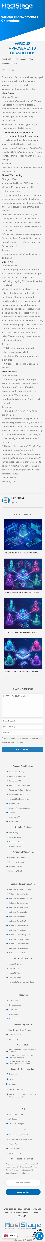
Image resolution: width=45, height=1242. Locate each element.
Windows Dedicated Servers (19, 808)
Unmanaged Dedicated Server (20, 785)
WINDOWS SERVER (22, 1212)
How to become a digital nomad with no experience (22, 1051)
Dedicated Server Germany (19, 903)
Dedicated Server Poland (18, 948)
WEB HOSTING (10, 1209)
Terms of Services (15, 1149)
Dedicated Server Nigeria (18, 907)
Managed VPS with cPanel (19, 794)
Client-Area (13, 1010)
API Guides (13, 1119)
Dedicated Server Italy (17, 917)
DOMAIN (35, 1212)
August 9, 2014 (27, 59)
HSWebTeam (9, 59)
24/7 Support (13, 1000)
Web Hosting (13, 833)
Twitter (11, 1079)
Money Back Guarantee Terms (20, 1139)
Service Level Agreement (18, 1135)
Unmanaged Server (16, 842)
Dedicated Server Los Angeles (20, 898)
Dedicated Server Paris (17, 930)
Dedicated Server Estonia (18, 926)
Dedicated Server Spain (18, 912)
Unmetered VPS (15, 781)
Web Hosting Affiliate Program (20, 1030)
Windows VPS (14, 803)
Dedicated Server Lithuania (19, 944)
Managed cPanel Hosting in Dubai (21, 982)
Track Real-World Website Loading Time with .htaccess (22, 1056)
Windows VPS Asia (16, 866)
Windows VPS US (15, 871)
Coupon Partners (15, 1019)
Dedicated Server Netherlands (20, 889)
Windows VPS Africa (16, 862)
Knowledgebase (15, 1005)
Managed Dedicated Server (19, 799)
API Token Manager (16, 1124)
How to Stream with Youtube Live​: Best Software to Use (23, 593)
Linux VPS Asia (14, 973)
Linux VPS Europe (15, 964)
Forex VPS (13, 813)
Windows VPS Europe (17, 857)
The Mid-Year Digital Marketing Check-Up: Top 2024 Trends (20, 1062)
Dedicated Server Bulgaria (19, 939)
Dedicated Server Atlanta (18, 894)
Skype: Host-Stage (16, 1089)
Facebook (13, 1074)
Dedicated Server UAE (17, 921)
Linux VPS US (14, 968)
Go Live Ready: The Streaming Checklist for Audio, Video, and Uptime (23, 553)
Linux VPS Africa (15, 977)
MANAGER (22, 1216)
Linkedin (12, 1084)
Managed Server (15, 837)
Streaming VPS (14, 817)
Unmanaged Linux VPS (17, 776)
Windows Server (15, 846)
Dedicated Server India (17, 953)
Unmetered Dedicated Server (20, 790)
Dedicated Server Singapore (19, 935)
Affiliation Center (15, 1035)
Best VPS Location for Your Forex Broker (23, 672)
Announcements (10, 63)
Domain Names (14, 822)
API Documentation (16, 1114)
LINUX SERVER (24, 1209)
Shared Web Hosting (16, 772)
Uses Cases (13, 1039)
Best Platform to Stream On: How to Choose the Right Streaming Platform (23, 632)
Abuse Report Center (17, 1153)
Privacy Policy (14, 1144)
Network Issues (14, 1014)
